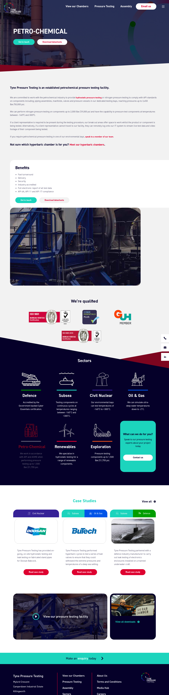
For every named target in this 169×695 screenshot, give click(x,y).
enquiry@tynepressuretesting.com (34, 648)
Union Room (27, 679)
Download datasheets (53, 41)
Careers (104, 625)
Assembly (119, 6)
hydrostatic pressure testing (89, 97)
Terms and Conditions (112, 613)
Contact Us (105, 632)
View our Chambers (70, 6)
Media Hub (105, 619)
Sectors (68, 625)
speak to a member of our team (100, 136)
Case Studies (71, 632)
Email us (139, 6)
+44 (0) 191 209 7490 (28, 639)
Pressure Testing (97, 6)
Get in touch (24, 41)
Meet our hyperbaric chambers (89, 144)
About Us (104, 606)
